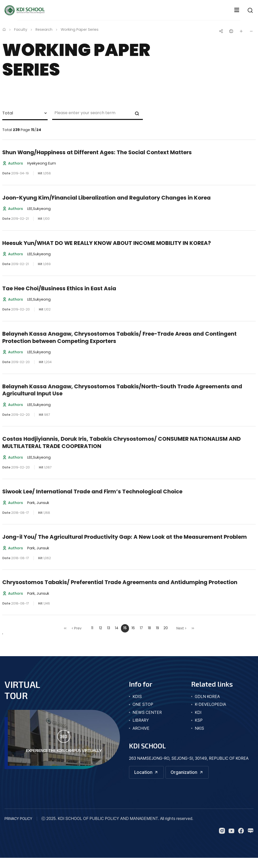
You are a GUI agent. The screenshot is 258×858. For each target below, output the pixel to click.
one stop (143, 704)
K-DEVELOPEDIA (210, 704)
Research (44, 29)
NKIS (199, 728)
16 (133, 628)
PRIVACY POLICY (18, 818)
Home (4, 29)
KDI (198, 712)
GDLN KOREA (207, 696)
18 (149, 628)
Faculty (20, 29)
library (141, 720)
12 (100, 628)
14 (116, 628)
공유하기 (220, 31)
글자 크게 (241, 31)
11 (92, 628)
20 (166, 628)
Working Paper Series (80, 29)
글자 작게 (251, 31)
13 (108, 628)
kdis (137, 696)
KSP (199, 720)
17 (141, 628)
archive (141, 728)
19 (157, 628)
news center (147, 712)
